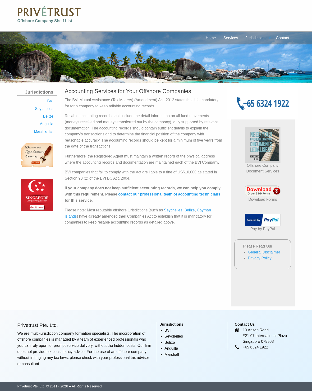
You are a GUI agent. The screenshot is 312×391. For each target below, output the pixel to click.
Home (211, 38)
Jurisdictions (256, 38)
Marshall (172, 355)
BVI (50, 101)
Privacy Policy (259, 258)
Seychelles (44, 109)
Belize (48, 116)
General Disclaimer (264, 252)
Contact (282, 38)
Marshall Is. (43, 131)
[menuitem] (211, 37)
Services (230, 38)
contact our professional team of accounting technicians (169, 194)
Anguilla (46, 124)
